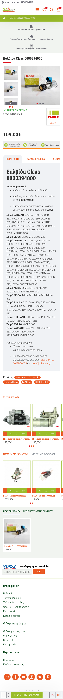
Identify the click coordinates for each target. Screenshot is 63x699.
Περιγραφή (12, 159)
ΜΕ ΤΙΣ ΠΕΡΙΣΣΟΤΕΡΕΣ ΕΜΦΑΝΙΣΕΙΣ (38, 511)
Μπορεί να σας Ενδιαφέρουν (15, 454)
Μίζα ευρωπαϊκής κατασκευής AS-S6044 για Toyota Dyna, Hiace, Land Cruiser (46, 439)
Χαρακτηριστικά (36, 159)
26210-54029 (20, 363)
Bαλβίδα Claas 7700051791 (43, 496)
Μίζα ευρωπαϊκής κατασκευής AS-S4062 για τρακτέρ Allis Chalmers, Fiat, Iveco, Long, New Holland (17, 439)
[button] (56, 85)
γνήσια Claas (11, 382)
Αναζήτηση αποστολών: (35, 566)
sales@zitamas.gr (41, 363)
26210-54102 (47, 359)
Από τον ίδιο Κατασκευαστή (44, 454)
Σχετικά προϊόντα (11, 397)
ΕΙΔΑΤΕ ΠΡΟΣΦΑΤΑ (11, 511)
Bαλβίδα (26, 382)
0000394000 (41, 382)
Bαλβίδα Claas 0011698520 (14, 496)
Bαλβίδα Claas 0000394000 (15, 546)
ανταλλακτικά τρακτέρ (27, 377)
